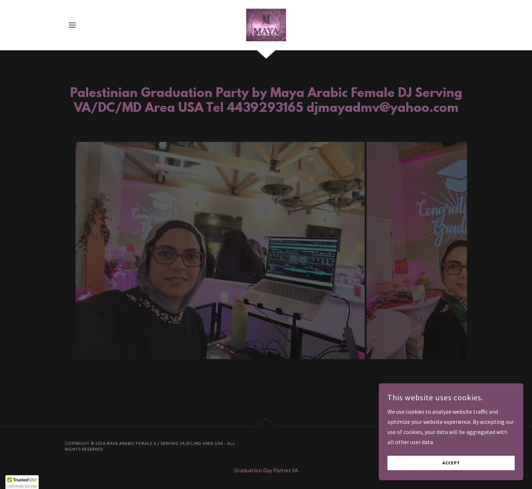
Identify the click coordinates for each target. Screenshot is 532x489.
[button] (72, 25)
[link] (266, 24)
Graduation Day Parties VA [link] (266, 470)
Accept (451, 463)
